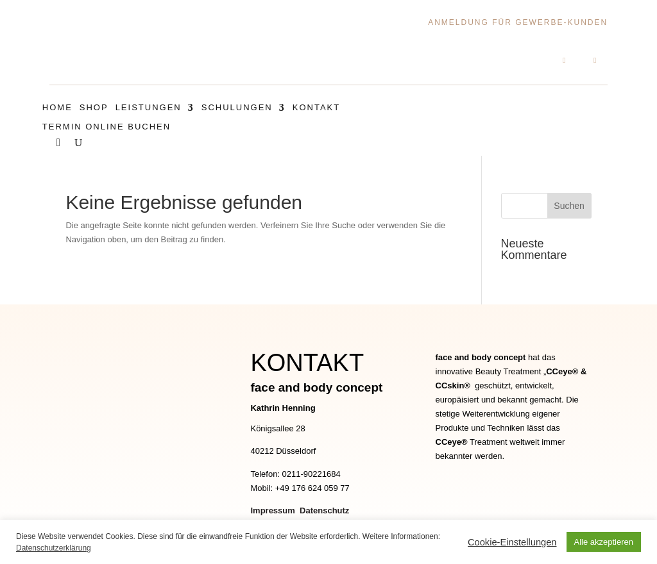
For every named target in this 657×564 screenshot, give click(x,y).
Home (57, 107)
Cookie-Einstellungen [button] (512, 542)
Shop (94, 107)
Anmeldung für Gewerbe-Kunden (518, 22)
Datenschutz (325, 508)
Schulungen (237, 107)
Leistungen (148, 107)
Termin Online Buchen (106, 126)
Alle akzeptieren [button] (604, 542)
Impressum (273, 508)
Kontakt (316, 107)
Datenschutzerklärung (53, 547)
